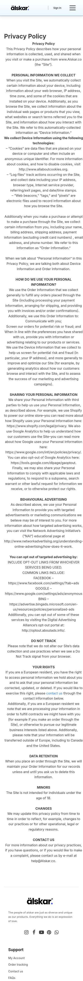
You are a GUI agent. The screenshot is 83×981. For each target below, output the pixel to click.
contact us (54, 693)
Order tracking (18, 964)
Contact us (15, 971)
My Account (16, 958)
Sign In (57, 7)
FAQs (11, 978)
